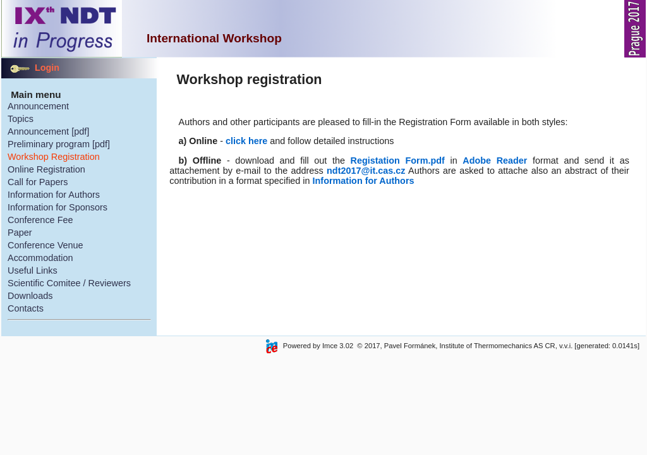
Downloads (30, 296)
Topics (20, 119)
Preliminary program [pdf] (59, 144)
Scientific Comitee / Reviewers (69, 283)
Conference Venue (45, 245)
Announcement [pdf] (48, 131)
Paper (20, 233)
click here (246, 141)
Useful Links (32, 270)
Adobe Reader (495, 160)
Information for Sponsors (57, 207)
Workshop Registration (54, 157)
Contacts (26, 308)
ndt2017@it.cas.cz (366, 171)
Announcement (38, 106)
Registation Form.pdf (398, 160)
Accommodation (40, 258)
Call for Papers (38, 182)
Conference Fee (40, 220)
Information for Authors (54, 195)
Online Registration (46, 169)
